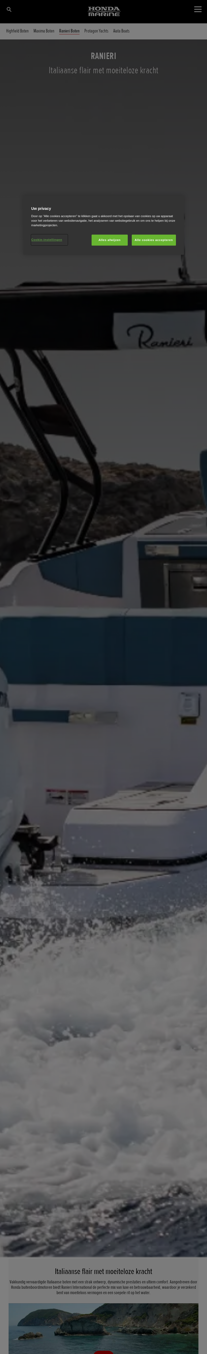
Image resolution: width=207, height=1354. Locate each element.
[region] (103, 225)
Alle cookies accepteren (154, 240)
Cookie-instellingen (46, 239)
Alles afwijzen (110, 240)
